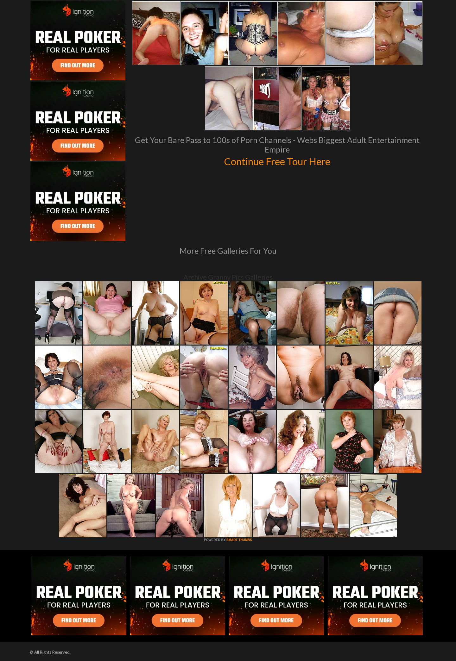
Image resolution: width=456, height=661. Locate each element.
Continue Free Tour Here (277, 160)
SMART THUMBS (239, 540)
